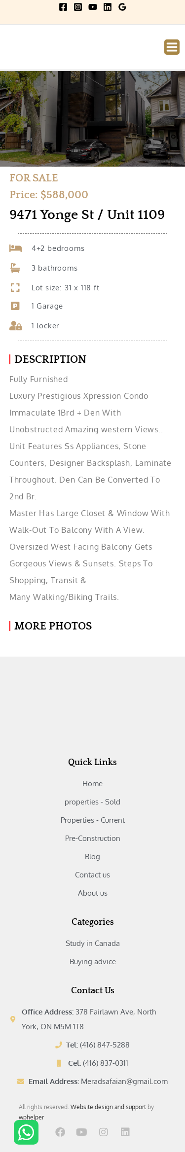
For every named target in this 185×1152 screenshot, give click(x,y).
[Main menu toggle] (172, 47)
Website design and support (108, 1107)
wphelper (31, 1117)
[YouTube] (92, 6)
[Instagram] (78, 6)
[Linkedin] (107, 6)
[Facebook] (63, 6)
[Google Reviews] (122, 6)
